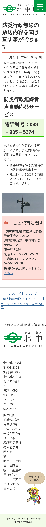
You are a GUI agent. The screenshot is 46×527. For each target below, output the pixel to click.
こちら (8, 273)
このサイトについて (23, 293)
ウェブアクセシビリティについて (22, 305)
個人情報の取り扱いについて (23, 299)
